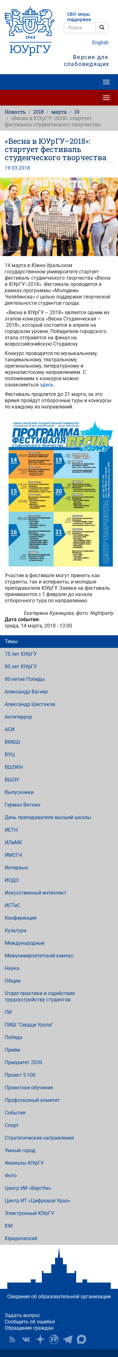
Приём (12, 1050)
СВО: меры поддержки (79, 17)
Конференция (21, 918)
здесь (46, 385)
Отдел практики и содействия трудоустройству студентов (40, 996)
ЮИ (9, 1226)
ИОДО (12, 880)
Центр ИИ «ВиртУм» (28, 1188)
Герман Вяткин (22, 805)
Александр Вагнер (26, 692)
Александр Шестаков (30, 704)
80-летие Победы (25, 679)
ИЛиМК (13, 842)
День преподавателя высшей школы (48, 817)
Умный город (20, 1150)
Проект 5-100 (20, 1075)
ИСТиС (12, 905)
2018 (38, 111)
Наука (12, 968)
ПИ (8, 1012)
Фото (11, 1176)
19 (76, 111)
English (100, 43)
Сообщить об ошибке (30, 1322)
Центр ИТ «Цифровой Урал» (37, 1201)
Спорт (12, 1125)
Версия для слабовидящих (87, 61)
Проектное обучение (29, 1088)
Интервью (16, 868)
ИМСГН (13, 855)
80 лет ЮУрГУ (21, 667)
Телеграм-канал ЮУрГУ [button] (68, 1339)
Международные (24, 943)
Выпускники (19, 792)
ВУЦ (10, 755)
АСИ (9, 729)
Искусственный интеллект (35, 893)
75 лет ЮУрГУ (21, 654)
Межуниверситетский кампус (39, 956)
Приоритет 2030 (23, 1062)
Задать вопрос (22, 1315)
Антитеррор (18, 717)
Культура (15, 930)
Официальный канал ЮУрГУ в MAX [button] (81, 1339)
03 (14, 168)
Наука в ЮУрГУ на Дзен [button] (40, 1339)
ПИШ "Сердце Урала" (29, 1025)
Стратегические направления (39, 1138)
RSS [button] (12, 1339)
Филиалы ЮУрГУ (24, 1163)
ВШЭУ (12, 780)
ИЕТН (11, 830)
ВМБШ (12, 742)
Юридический (21, 1238)
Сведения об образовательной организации (59, 1297)
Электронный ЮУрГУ (29, 1213)
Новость (15, 111)
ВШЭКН (14, 767)
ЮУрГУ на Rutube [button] (54, 1339)
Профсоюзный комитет (32, 1100)
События (15, 1113)
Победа (13, 1037)
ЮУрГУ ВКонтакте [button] (26, 1339)
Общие (12, 981)
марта (59, 111)
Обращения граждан (29, 1328)
